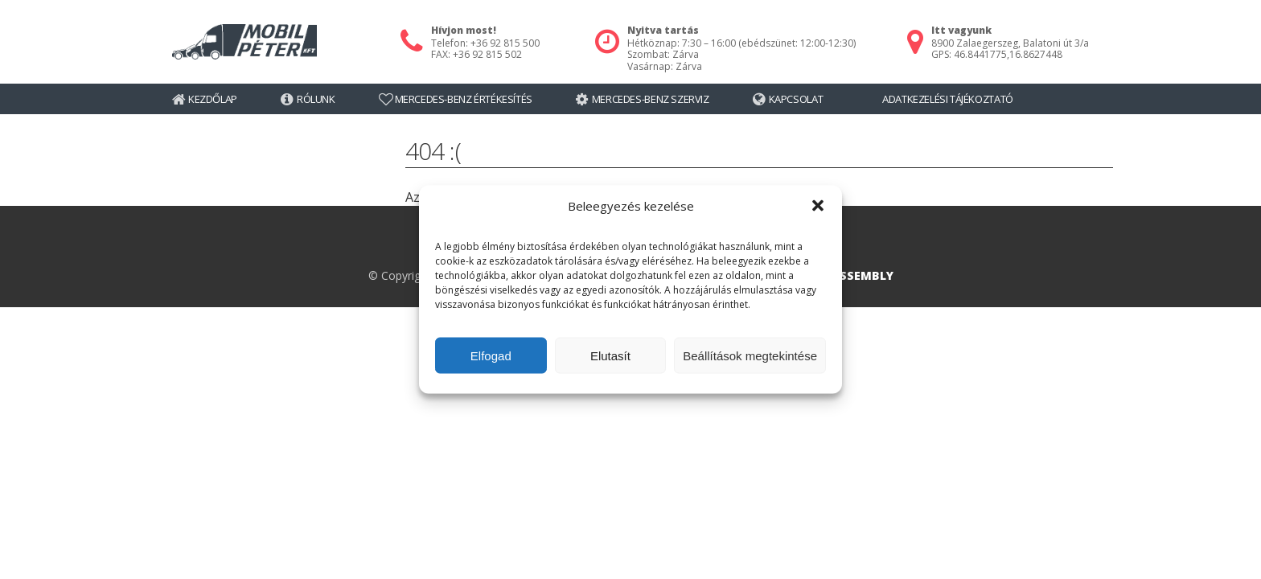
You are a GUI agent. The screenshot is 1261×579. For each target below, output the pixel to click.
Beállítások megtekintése (750, 355)
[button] (818, 206)
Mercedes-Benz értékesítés (463, 99)
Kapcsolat (796, 99)
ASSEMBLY (862, 275)
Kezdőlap (212, 99)
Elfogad (490, 355)
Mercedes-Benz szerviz (650, 99)
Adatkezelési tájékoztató (947, 99)
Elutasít (610, 355)
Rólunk (316, 99)
